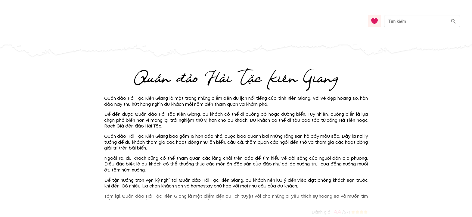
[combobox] (422, 21)
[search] (453, 21)
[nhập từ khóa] (416, 21)
